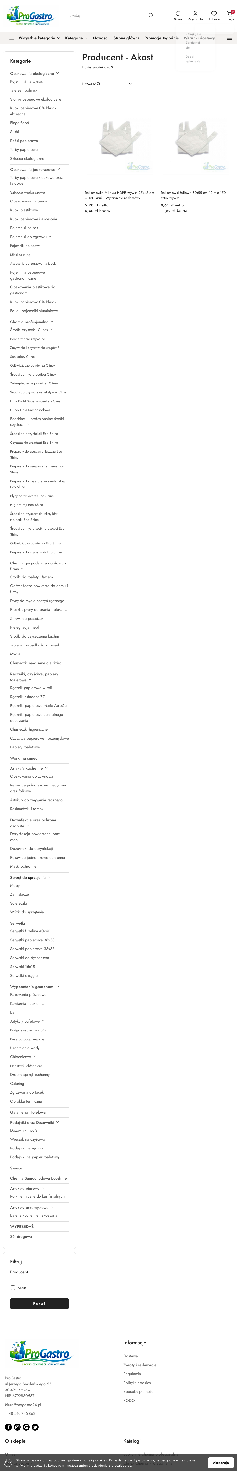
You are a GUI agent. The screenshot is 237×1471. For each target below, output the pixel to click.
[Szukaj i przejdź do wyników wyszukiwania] (150, 16)
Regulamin (132, 1374)
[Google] (26, 1427)
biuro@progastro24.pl (23, 1405)
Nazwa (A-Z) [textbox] (91, 83)
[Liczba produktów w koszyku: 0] (229, 16)
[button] (76, 38)
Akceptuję (221, 1462)
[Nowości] (100, 38)
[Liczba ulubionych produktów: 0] (214, 16)
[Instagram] (17, 1427)
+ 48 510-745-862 (20, 1413)
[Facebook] (8, 1427)
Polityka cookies (137, 1383)
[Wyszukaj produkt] (111, 16)
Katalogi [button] (132, 1441)
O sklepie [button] (15, 1441)
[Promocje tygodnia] (161, 38)
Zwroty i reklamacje (139, 1365)
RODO (129, 1400)
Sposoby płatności (139, 1391)
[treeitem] (39, 74)
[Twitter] (35, 1427)
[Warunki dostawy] (199, 38)
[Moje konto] (195, 16)
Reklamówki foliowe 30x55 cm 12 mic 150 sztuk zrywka (193, 195)
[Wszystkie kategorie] (32, 38)
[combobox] (107, 84)
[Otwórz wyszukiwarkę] (178, 16)
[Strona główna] (126, 38)
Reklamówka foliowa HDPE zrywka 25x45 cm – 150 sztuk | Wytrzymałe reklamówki (119, 195)
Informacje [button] (134, 1342)
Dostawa (130, 1356)
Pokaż (39, 1303)
